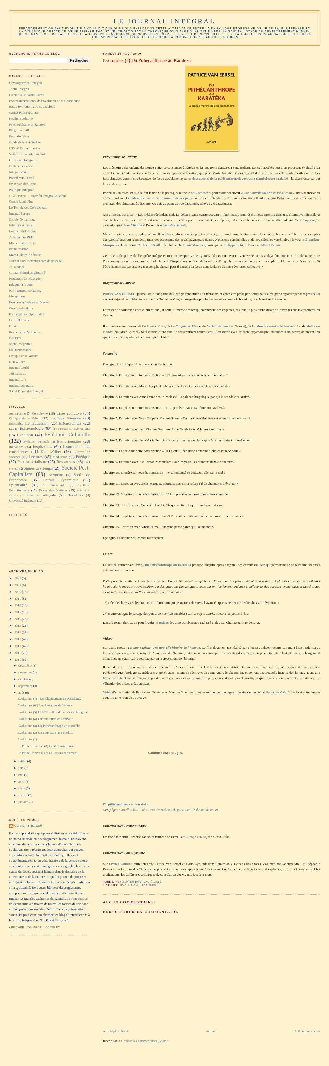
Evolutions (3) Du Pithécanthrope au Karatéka (48, 726)
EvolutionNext (19, 136)
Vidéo (107, 692)
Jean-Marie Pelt (174, 225)
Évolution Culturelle (36, 441)
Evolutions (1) (27, 739)
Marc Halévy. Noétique (25, 255)
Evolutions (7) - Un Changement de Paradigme (49, 698)
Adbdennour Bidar (21, 237)
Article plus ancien (307, 1031)
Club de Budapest (21, 166)
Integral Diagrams (21, 385)
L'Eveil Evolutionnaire (24, 148)
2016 (18, 619)
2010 (18, 659)
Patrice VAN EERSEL (119, 294)
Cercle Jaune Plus (21, 201)
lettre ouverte (112, 678)
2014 (18, 632)
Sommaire (56, 475)
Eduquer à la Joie (21, 285)
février (23, 795)
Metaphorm (17, 296)
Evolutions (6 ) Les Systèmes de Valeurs (44, 705)
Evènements (81, 428)
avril (22, 781)
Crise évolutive (69, 413)
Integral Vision (19, 172)
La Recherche (200, 193)
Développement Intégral (25, 83)
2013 (18, 639)
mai (21, 775)
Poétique (83, 456)
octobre (23, 679)
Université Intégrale (22, 160)
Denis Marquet (194, 245)
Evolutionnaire (69, 441)
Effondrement (70, 423)
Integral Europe (19, 213)
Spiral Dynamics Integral (26, 391)
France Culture (120, 864)
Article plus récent (115, 1031)
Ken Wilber (17, 362)
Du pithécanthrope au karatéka (125, 804)
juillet (22, 761)
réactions (162, 622)
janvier (23, 802)
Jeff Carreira (17, 373)
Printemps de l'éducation (25, 279)
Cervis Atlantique (21, 308)
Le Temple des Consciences (28, 207)
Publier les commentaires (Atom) (145, 1041)
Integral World (19, 367)
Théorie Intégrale (41, 495)
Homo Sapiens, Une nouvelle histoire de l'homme (165, 647)
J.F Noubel (16, 267)
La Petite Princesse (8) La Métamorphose (45, 746)
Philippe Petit (233, 245)
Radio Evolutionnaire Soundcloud (32, 106)
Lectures (148, 885)
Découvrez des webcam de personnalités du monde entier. (179, 810)
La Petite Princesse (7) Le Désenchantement (47, 753)
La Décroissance (20, 350)
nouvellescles (128, 810)
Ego (11, 428)
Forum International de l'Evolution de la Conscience (44, 101)
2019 (18, 598)
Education (40, 423)
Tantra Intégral (19, 89)
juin (21, 768)
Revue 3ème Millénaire (25, 332)
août (21, 693)
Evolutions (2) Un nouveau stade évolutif (45, 732)
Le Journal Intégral (164, 21)
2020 (18, 592)
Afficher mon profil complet (34, 927)
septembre (25, 686)
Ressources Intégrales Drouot (29, 302)
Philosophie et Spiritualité (26, 314)
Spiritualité (18, 485)
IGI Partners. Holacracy (25, 291)
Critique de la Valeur (23, 356)
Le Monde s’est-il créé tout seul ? (275, 326)
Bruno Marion (18, 249)
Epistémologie (31, 428)
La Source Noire (153, 326)
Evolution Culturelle (67, 434)
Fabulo (13, 326)
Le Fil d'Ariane (19, 320)
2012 (18, 646)
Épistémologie (60, 428)
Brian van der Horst (22, 184)
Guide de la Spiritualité (25, 142)
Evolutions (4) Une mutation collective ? (45, 719)
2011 (18, 653)
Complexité (40, 413)
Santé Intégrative (20, 344)
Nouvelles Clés (275, 692)
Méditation (60, 457)
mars (22, 788)
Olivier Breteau (28, 825)
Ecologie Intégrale (65, 418)
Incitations (16, 447)
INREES (15, 338)
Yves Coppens (305, 220)
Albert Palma (270, 245)
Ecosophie (16, 423)
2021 (18, 585)
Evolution (129, 885)
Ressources (66, 461)
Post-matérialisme (32, 461)
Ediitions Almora (20, 225)
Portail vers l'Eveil (21, 178)
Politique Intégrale (21, 190)
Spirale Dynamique (22, 219)
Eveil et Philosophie (22, 231)
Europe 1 (192, 837)
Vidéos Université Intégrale (27, 154)
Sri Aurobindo (54, 485)
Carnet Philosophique (23, 112)
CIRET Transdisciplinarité (27, 273)
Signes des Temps (38, 468)
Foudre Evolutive (21, 118)
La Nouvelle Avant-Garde (26, 95)
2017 (18, 612)
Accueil (211, 1031)
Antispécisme (17, 413)
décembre (25, 665)
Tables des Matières (53, 490)
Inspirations (42, 446)
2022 (18, 578)
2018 (18, 605)
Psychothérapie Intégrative (27, 124)
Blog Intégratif (19, 130)
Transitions (75, 495)
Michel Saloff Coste (22, 243)
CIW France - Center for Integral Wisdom (37, 196)
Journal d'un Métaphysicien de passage (35, 261)
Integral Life (17, 379)
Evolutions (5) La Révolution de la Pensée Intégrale (52, 712)
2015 (18, 626)
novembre (25, 672)
